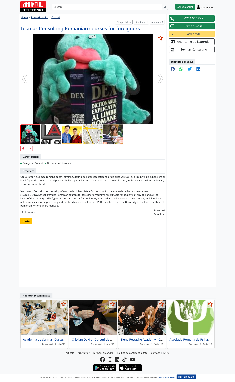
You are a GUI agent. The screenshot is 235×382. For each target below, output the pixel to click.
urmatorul (157, 22)
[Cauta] (165, 7)
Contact (155, 353)
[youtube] (132, 359)
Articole (70, 353)
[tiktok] (124, 359)
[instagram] (110, 359)
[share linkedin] (198, 69)
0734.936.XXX (193, 18)
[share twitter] (190, 69)
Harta (26, 221)
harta (26, 148)
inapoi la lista (123, 22)
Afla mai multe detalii (167, 377)
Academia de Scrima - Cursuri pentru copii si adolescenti (63, 339)
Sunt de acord (186, 377)
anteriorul (141, 22)
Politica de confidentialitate (132, 353)
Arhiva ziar (83, 353)
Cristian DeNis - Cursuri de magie (95, 339)
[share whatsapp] (181, 69)
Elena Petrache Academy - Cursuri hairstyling (153, 339)
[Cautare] (107, 7)
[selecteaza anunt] (160, 38)
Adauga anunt (185, 7)
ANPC (166, 353)
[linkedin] (117, 359)
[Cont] (205, 7)
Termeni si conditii (103, 353)
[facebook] (102, 359)
